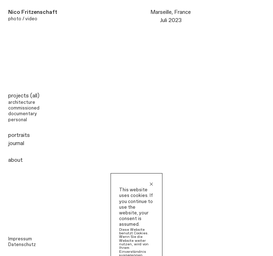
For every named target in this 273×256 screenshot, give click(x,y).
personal (17, 120)
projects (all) (23, 95)
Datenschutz (22, 244)
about (15, 160)
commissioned (23, 108)
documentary (22, 114)
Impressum (20, 239)
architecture (21, 102)
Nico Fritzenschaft (32, 12)
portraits (19, 135)
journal (16, 143)
